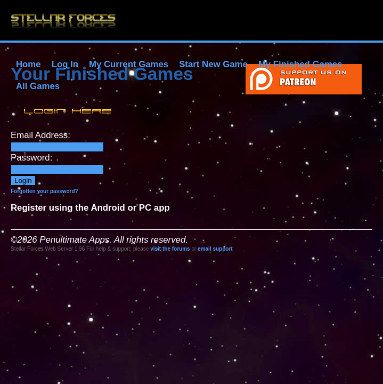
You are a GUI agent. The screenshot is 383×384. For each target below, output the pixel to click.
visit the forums (170, 249)
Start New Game (213, 64)
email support (215, 249)
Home (28, 64)
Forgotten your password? (44, 191)
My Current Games (128, 64)
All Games (38, 86)
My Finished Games (300, 64)
